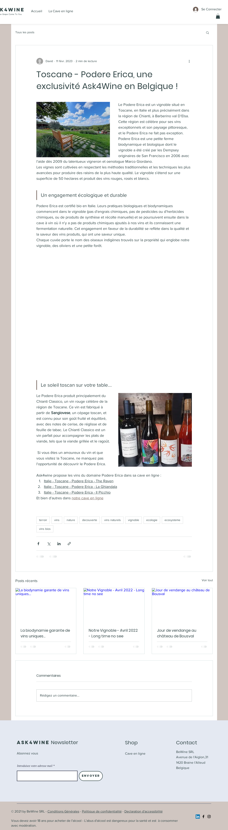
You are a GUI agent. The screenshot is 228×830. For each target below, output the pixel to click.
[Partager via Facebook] (38, 544)
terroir (43, 520)
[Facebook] (203, 816)
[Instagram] (209, 816)
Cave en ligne (135, 753)
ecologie (151, 520)
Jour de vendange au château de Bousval (176, 633)
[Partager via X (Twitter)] (49, 544)
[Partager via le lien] (69, 544)
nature (71, 520)
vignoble (133, 520)
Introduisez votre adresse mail (34, 766)
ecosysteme (172, 520)
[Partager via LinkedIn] (59, 544)
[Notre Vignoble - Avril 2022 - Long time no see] (114, 605)
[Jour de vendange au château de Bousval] (182, 605)
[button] (218, 16)
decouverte (89, 520)
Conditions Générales (63, 811)
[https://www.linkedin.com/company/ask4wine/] (198, 816)
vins (56, 520)
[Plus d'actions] (189, 61)
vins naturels (112, 520)
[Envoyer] (91, 776)
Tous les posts (24, 32)
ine (19, 10)
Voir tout (207, 580)
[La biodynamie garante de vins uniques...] (46, 605)
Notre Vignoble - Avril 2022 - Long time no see (113, 633)
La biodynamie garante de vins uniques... (45, 633)
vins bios (45, 528)
